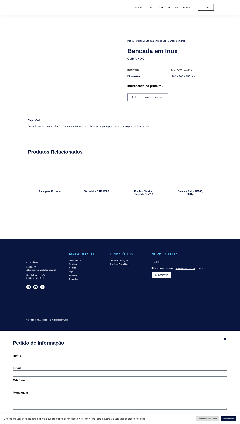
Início (130, 41)
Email (17, 368)
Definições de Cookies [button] (207, 419)
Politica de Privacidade (185, 268)
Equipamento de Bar (156, 41)
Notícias (173, 7)
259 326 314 (31, 267)
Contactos (189, 7)
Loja (206, 7)
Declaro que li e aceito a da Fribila (179, 268)
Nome (17, 355)
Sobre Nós (138, 7)
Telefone (19, 380)
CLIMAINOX (135, 58)
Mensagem (20, 392)
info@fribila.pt (32, 262)
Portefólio (156, 7)
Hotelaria (139, 41)
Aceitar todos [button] (228, 419)
